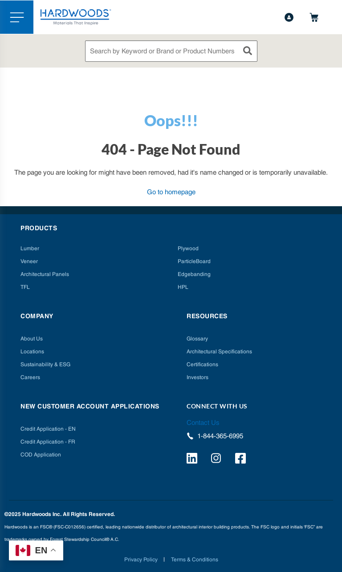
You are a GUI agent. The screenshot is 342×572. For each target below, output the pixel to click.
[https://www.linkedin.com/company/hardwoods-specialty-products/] (193, 459)
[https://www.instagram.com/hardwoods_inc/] (217, 459)
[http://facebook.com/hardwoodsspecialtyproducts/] (241, 459)
